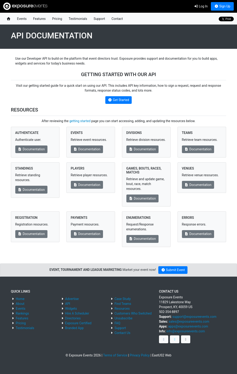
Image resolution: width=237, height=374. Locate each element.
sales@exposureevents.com (189, 321)
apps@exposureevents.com (188, 326)
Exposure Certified (78, 323)
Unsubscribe (124, 318)
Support (99, 19)
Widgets (71, 308)
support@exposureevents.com (194, 316)
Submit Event (173, 270)
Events (22, 19)
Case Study (123, 299)
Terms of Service (115, 355)
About (20, 304)
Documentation (31, 149)
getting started (79, 121)
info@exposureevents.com (185, 331)
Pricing (57, 19)
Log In (201, 6)
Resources (122, 308)
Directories (73, 318)
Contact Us (123, 333)
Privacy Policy (140, 355)
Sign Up (222, 6)
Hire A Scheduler (77, 313)
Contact (117, 19)
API (67, 304)
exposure (25, 6)
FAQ (117, 323)
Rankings (22, 313)
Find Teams (123, 304)
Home (20, 299)
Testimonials (78, 19)
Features (39, 19)
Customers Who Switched (133, 313)
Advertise (72, 299)
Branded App (74, 328)
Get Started (118, 100)
